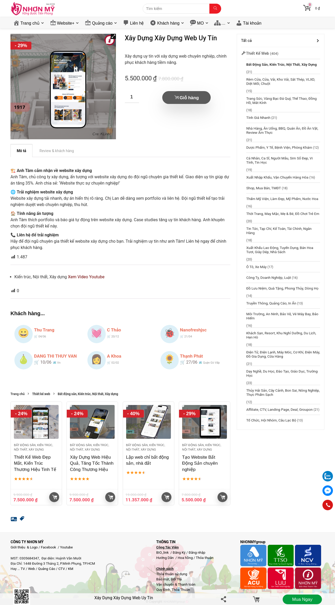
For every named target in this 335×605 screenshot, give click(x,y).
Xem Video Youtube (86, 276)
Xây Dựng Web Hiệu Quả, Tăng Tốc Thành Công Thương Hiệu (91, 463)
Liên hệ (137, 23)
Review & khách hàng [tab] (57, 151)
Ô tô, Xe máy (256, 267)
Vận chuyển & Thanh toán (176, 584)
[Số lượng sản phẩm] (132, 97)
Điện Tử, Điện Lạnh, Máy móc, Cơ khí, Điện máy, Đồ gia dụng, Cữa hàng (283, 354)
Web (31, 569)
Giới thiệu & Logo (24, 547)
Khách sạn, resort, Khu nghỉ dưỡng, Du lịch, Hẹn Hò (281, 335)
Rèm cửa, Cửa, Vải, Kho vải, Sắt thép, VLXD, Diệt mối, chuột (280, 81)
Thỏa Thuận (180, 590)
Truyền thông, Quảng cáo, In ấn (271, 303)
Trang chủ (30, 23)
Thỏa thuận (204, 558)
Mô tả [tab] (21, 151)
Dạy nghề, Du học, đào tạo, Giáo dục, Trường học (281, 373)
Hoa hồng (185, 558)
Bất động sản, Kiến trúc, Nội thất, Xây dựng (88, 394)
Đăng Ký (179, 552)
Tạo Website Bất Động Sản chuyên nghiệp (200, 463)
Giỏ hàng (189, 97)
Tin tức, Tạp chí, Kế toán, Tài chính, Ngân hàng (279, 230)
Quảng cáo (102, 23)
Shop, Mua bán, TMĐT (263, 188)
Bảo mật (162, 579)
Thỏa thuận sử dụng (171, 574)
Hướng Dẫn (165, 558)
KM (70, 569)
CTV (61, 569)
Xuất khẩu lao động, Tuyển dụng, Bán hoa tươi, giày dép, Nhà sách (279, 250)
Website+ (66, 23)
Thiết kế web (41, 394)
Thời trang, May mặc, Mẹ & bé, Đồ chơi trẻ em (282, 214)
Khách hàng (168, 23)
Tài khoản (252, 23)
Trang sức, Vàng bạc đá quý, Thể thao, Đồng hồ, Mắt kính (281, 100)
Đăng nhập (197, 552)
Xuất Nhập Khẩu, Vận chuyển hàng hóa (277, 177)
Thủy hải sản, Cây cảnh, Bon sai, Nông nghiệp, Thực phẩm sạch (283, 392)
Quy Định (163, 590)
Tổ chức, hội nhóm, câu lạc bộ (271, 420)
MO (200, 23)
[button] (113, 36)
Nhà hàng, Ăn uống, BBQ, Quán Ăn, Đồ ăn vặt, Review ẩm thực (282, 130)
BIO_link (163, 552)
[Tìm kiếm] (215, 9)
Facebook (48, 547)
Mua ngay (302, 599)
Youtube (66, 547)
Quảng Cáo (46, 569)
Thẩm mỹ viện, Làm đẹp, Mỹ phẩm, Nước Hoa (282, 199)
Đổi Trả (176, 579)
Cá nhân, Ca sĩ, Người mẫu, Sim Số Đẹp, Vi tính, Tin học (279, 160)
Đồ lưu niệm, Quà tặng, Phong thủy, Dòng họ (282, 288)
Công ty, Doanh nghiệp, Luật (268, 277)
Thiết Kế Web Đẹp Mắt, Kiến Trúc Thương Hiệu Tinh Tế (35, 463)
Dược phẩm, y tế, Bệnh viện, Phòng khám (279, 147)
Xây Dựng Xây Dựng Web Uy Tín (123, 597)
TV (22, 569)
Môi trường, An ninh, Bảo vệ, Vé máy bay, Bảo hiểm (282, 316)
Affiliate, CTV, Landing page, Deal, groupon (279, 409)
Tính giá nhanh (258, 117)
